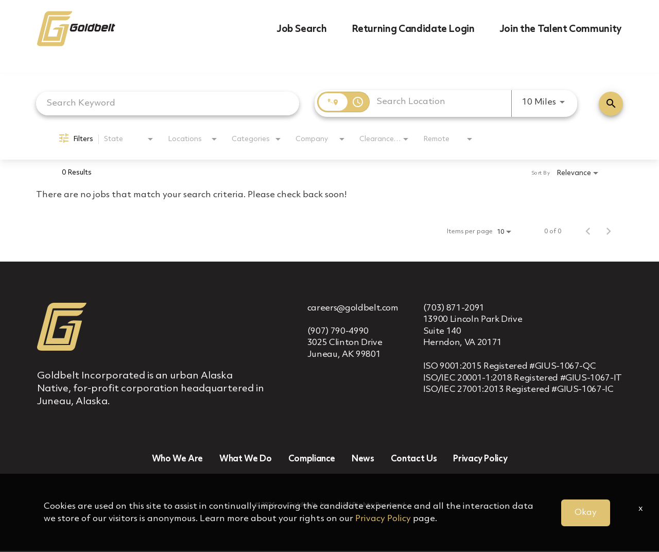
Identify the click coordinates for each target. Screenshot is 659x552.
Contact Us (414, 460)
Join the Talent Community (560, 29)
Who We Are (177, 460)
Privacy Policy (480, 460)
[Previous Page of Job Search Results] (588, 231)
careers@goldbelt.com (352, 308)
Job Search (301, 29)
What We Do (245, 460)
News (363, 460)
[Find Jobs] (611, 104)
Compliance (312, 460)
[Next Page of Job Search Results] (608, 231)
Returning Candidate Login (413, 29)
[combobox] (167, 103)
